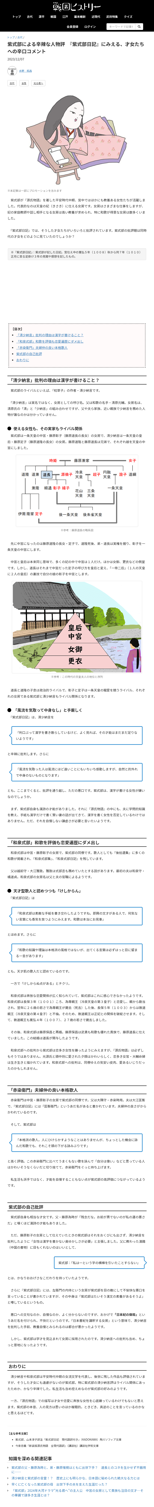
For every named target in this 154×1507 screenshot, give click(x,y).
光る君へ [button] (38, 83)
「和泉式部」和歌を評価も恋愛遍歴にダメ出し (50, 341)
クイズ (128, 16)
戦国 (53, 16)
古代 (30, 16)
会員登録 (72, 26)
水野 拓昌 (25, 71)
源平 (42, 16)
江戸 (65, 16)
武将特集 (112, 16)
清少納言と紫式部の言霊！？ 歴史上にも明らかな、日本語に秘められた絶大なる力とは (75, 1478)
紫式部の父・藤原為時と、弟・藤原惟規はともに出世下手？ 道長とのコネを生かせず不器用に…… (78, 1469)
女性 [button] (24, 83)
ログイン (90, 26)
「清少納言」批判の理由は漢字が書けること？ (50, 335)
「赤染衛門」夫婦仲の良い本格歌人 (42, 347)
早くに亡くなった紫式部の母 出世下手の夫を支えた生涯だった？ (59, 1484)
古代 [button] (12, 83)
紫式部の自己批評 (29, 353)
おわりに (22, 360)
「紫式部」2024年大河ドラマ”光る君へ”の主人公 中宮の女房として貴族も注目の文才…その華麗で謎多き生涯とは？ (77, 1492)
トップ (16, 16)
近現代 (96, 16)
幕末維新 (80, 16)
